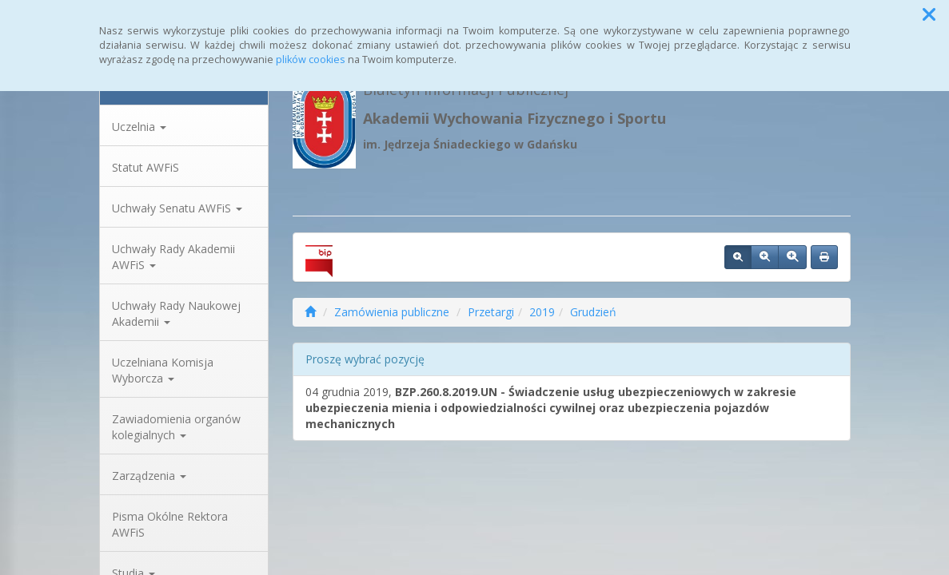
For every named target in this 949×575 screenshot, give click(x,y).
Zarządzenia (149, 475)
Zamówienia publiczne (391, 311)
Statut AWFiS (145, 167)
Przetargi (491, 311)
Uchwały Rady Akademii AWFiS (173, 256)
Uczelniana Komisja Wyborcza (162, 370)
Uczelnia (139, 126)
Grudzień (593, 311)
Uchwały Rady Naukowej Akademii (176, 313)
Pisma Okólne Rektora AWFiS (170, 524)
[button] (929, 14)
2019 (542, 311)
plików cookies (310, 59)
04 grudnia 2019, (550, 407)
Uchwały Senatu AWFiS (177, 208)
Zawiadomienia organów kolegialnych (176, 426)
